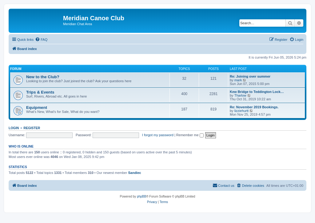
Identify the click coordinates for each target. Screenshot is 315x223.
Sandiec (134, 173)
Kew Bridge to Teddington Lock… (257, 92)
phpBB (141, 196)
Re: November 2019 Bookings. (254, 107)
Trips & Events (40, 92)
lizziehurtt (241, 111)
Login (14, 128)
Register (32, 128)
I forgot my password (157, 135)
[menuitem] (41, 39)
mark (238, 80)
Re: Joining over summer (250, 76)
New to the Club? (42, 77)
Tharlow (240, 95)
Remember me (190, 135)
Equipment (36, 107)
